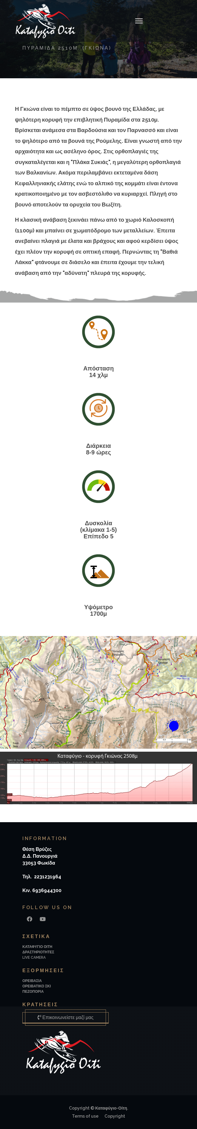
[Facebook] (29, 919)
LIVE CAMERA (34, 957)
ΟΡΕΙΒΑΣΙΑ (32, 981)
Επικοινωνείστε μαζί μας (65, 1017)
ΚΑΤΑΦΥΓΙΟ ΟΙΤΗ (37, 947)
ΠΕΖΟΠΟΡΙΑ (33, 991)
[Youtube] (43, 919)
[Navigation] (139, 21)
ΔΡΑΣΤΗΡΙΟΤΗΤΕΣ (38, 952)
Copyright (114, 1116)
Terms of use (85, 1116)
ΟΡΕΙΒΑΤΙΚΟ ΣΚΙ (36, 986)
